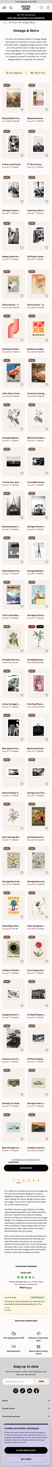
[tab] (41, 7)
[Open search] (11, 8)
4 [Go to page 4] (33, 1180)
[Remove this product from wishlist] (22, 110)
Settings (26, 1459)
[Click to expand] (26, 1400)
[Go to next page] (38, 1180)
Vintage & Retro (28, 22)
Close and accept (26, 1450)
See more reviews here (26, 1320)
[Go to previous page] (13, 1180)
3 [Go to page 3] (28, 1180)
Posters (15, 22)
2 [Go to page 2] (23, 1180)
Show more (26, 1168)
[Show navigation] (4, 8)
